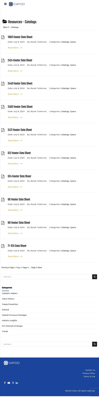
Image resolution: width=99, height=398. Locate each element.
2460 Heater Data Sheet (20, 107)
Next (40, 267)
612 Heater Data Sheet (19, 153)
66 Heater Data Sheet (19, 199)
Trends (5, 332)
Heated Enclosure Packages (14, 315)
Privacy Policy (89, 373)
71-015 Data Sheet (17, 246)
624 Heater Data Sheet (19, 176)
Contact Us (90, 370)
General (5, 310)
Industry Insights (9, 321)
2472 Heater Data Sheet (20, 130)
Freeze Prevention (10, 304)
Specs (73, 42)
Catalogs (65, 42)
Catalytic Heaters (9, 293)
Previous (5, 267)
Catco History (8, 299)
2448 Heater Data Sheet (20, 83)
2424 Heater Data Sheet (20, 60)
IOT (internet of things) (12, 326)
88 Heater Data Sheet (19, 222)
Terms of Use (89, 377)
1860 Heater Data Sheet (20, 37)
